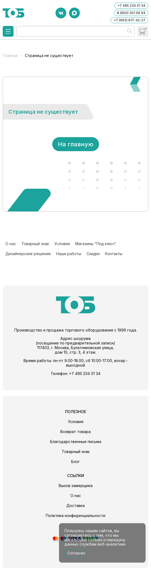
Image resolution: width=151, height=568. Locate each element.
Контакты (113, 253)
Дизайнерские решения (28, 253)
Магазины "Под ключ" (95, 243)
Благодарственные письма (75, 441)
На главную (75, 144)
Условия (62, 243)
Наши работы (68, 253)
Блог (75, 461)
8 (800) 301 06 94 (131, 13)
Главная (10, 55)
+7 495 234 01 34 (131, 6)
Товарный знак (35, 243)
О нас (10, 243)
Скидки (93, 253)
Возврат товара (75, 431)
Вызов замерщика (76, 485)
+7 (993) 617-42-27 (129, 20)
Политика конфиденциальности (75, 515)
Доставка (75, 505)
